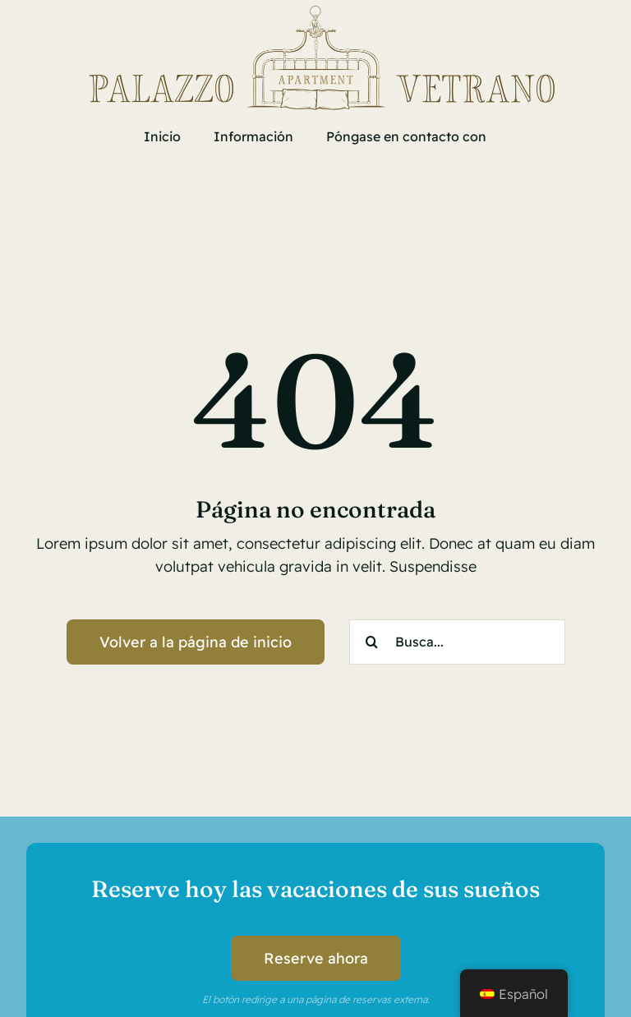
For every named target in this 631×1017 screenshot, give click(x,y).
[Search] (371, 642)
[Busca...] (457, 642)
